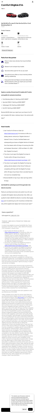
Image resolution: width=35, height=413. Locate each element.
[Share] (32, 2)
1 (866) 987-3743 (14, 215)
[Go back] (2, 2)
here (2, 201)
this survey (21, 297)
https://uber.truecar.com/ (11, 133)
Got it (30, 409)
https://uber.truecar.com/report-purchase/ (16, 160)
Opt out (24, 409)
